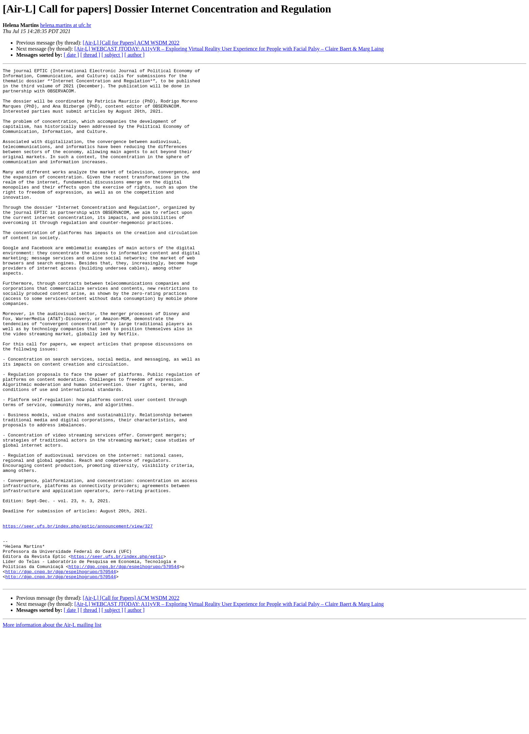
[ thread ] (90, 55)
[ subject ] (112, 55)
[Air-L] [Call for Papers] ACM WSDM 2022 (131, 43)
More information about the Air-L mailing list (52, 728)
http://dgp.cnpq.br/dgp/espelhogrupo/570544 (123, 667)
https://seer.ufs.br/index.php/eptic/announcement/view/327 (78, 618)
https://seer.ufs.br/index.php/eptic (117, 654)
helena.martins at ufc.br (65, 25)
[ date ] (71, 55)
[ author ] (134, 55)
